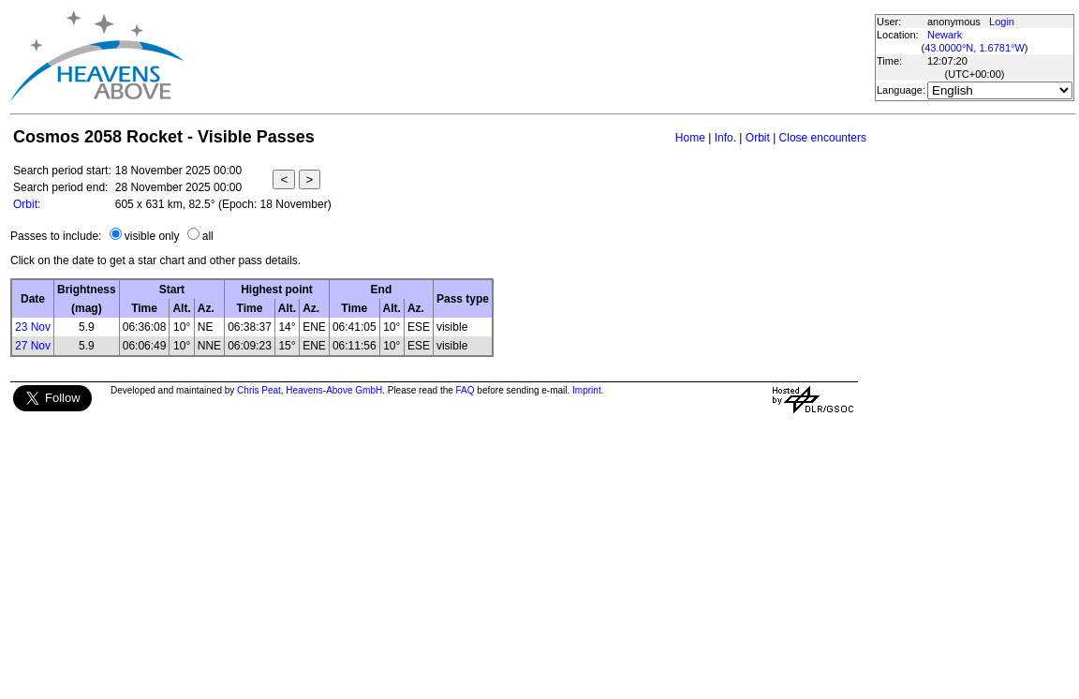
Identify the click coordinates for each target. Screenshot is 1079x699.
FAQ (465, 390)
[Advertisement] (528, 56)
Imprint (586, 390)
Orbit (758, 137)
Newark (944, 34)
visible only (152, 236)
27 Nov (33, 345)
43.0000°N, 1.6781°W (974, 47)
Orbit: (26, 204)
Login (1001, 21)
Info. (725, 137)
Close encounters (822, 137)
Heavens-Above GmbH (334, 390)
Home (690, 137)
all (208, 236)
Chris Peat (259, 390)
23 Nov (33, 327)
